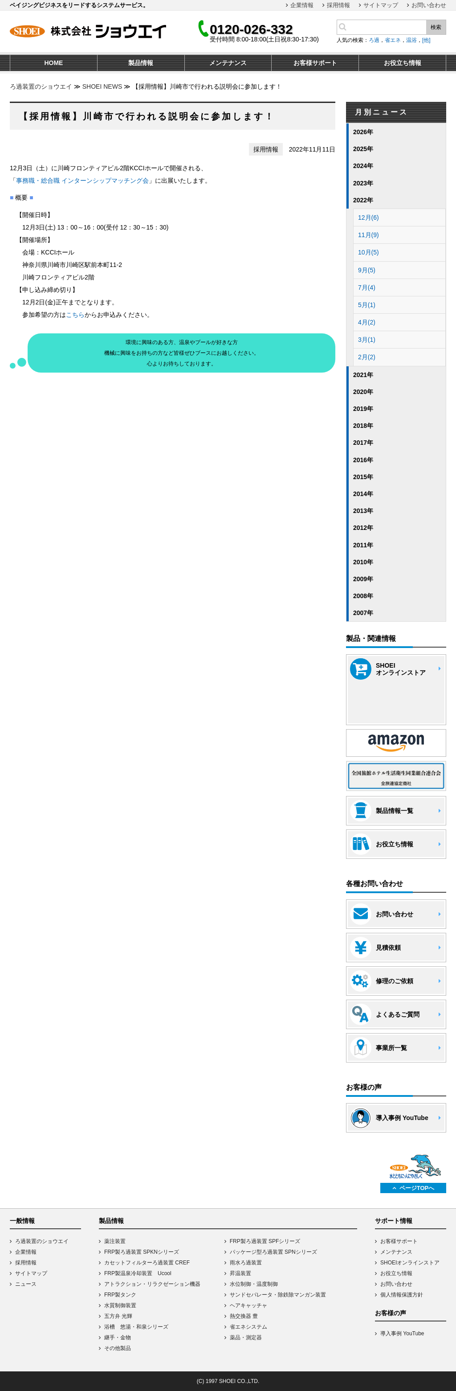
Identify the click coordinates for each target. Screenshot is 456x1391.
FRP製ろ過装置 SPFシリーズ (265, 1241)
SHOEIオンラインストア (410, 1263)
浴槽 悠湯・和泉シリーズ (136, 1327)
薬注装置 (115, 1241)
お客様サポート (399, 1241)
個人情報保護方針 (401, 1295)
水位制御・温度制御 (254, 1284)
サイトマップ (380, 5)
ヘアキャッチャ (248, 1305)
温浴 (411, 40)
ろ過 (374, 40)
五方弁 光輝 (118, 1316)
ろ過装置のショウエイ (41, 86)
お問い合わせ (428, 5)
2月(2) (366, 357)
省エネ (393, 40)
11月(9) (368, 234)
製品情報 (111, 1220)
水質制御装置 (120, 1305)
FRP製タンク (120, 1295)
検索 (436, 27)
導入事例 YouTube (402, 1333)
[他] (426, 40)
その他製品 (117, 1348)
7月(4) (366, 287)
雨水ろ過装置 (246, 1263)
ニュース (26, 1284)
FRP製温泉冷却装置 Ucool (137, 1273)
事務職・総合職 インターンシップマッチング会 (82, 180)
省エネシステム (248, 1327)
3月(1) (366, 339)
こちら (75, 314)
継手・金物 (117, 1337)
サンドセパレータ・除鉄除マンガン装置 (278, 1295)
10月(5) (368, 252)
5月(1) (366, 304)
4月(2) (366, 322)
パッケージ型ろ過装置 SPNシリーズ (273, 1252)
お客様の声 (390, 1313)
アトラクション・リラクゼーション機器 (152, 1284)
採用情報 (338, 5)
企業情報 (302, 5)
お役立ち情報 (396, 1273)
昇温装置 (240, 1273)
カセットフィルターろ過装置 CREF (147, 1263)
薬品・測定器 (246, 1337)
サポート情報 (393, 1220)
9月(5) (366, 270)
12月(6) (368, 217)
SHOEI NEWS (102, 86)
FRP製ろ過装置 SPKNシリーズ (141, 1252)
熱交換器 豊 (244, 1316)
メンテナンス (396, 1252)
